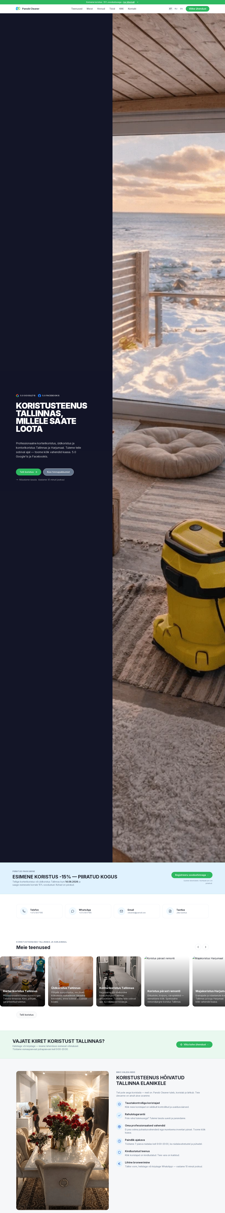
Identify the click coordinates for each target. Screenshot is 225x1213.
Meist (90, 8)
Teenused (76, 8)
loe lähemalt (129, 2)
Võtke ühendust (197, 8)
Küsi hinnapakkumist (58, 472)
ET (170, 9)
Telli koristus (29, 472)
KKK (121, 8)
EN (181, 9)
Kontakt (132, 8)
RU (176, 9)
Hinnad (101, 8)
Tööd (112, 8)
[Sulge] (137, 2)
